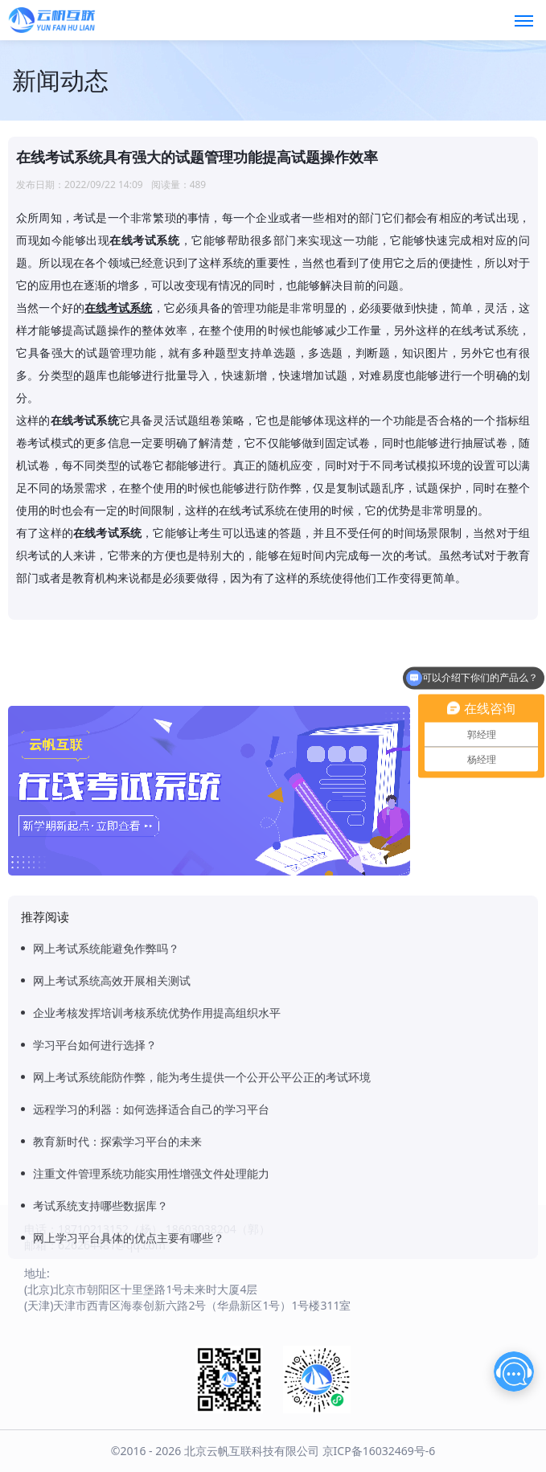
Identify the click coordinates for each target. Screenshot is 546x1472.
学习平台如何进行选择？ (95, 1262)
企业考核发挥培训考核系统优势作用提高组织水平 (157, 1230)
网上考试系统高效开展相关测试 (112, 1198)
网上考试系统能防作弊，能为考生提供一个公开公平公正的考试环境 (202, 1294)
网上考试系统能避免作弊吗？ (106, 1166)
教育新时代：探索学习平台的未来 (117, 1359)
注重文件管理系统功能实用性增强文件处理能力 (151, 1391)
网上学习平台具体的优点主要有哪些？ (128, 1455)
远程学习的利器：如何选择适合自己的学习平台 (151, 1327)
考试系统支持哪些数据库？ (100, 1423)
